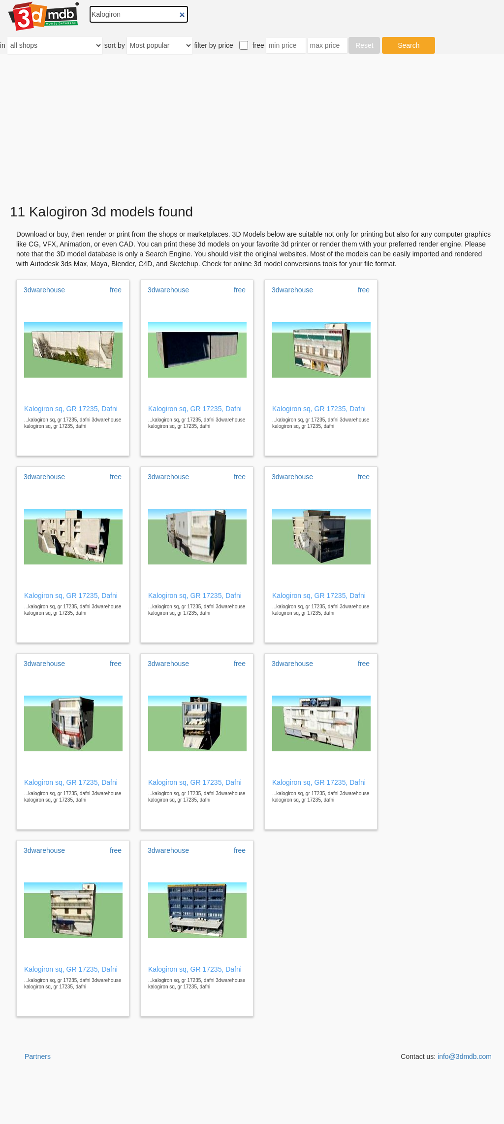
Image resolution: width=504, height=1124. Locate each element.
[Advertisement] (252, 129)
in (2, 45)
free (258, 45)
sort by (114, 45)
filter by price (213, 45)
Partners (38, 1056)
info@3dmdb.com (465, 1056)
